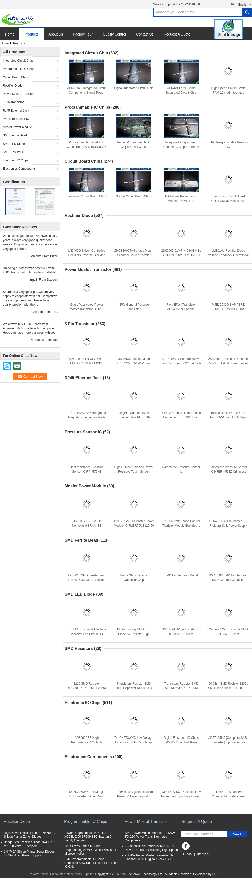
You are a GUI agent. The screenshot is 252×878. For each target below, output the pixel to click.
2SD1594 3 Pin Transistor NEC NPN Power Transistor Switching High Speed (151, 848)
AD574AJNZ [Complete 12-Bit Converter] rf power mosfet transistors (228, 742)
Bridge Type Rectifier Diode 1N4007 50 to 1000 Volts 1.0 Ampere (30, 844)
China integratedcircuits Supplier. (72, 874)
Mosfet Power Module (17, 127)
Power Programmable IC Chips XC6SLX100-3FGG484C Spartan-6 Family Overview (87, 836)
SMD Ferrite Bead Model (181, 575)
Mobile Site (190, 860)
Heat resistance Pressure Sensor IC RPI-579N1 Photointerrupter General (87, 471)
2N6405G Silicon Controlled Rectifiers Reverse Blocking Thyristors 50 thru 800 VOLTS (87, 255)
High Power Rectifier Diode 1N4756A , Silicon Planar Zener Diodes (29, 834)
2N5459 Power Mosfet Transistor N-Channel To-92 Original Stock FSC (149, 857)
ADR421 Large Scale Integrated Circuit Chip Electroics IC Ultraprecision (181, 92)
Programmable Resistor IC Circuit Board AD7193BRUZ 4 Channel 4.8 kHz (87, 147)
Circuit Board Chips (16, 77)
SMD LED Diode (14, 144)
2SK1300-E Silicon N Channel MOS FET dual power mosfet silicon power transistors (228, 363)
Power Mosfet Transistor (19, 94)
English (245, 4)
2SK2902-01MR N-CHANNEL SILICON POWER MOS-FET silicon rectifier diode (181, 255)
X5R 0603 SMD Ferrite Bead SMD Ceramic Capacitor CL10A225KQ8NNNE (228, 580)
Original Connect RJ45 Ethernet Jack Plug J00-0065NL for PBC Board (134, 417)
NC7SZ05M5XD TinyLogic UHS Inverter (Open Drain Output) (86, 796)
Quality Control (114, 34)
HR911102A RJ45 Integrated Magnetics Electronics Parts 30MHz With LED (86, 417)
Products (31, 34)
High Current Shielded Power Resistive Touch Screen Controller (133, 471)
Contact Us (144, 34)
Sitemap (202, 854)
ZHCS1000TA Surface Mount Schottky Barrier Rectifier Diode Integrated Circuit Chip (133, 255)
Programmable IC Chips (19, 69)
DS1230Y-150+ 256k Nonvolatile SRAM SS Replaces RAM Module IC (86, 525)
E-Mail (188, 854)
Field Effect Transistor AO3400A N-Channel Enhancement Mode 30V (181, 309)
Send (237, 834)
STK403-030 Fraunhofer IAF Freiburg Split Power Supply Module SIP (228, 525)
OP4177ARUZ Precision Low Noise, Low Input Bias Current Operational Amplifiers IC (181, 796)
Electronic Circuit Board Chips (87, 196)
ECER (216, 874)
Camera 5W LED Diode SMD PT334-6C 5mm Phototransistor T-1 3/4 (228, 634)
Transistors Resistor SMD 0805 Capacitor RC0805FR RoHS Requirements (134, 688)
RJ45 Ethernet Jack (16, 110)
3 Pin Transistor (13, 102)
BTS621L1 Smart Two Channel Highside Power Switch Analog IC (228, 796)
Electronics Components (19, 168)
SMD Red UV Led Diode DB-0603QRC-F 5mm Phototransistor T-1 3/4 (181, 634)
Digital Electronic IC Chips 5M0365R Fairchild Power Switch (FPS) (181, 742)
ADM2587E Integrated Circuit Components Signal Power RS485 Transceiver (86, 92)
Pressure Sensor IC (16, 119)
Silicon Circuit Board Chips (134, 196)
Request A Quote (177, 34)
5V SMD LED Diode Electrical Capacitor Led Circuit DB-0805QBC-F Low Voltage (87, 634)
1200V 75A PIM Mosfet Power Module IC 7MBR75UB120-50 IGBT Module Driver (134, 525)
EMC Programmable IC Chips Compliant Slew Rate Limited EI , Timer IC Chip (90, 862)
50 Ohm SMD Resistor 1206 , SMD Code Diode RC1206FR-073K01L (228, 688)
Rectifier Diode (13, 85)
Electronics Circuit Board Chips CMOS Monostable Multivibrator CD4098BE (228, 201)
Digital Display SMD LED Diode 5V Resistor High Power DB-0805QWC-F (134, 634)
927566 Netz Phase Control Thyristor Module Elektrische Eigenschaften (181, 525)
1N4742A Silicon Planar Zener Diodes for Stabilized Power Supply (29, 853)
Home (9, 34)
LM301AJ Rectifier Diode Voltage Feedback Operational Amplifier (228, 255)
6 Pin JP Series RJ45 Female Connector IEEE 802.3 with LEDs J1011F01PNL (181, 417)
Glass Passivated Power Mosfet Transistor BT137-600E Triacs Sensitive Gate (86, 309)
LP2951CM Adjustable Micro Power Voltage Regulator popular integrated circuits (134, 796)
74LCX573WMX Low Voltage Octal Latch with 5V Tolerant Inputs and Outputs (133, 742)
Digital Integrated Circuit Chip (133, 88)
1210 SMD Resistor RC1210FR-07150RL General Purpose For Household (87, 688)
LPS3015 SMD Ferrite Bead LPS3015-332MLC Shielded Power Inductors (86, 580)
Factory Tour (83, 34)
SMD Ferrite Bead (15, 135)
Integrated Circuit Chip (18, 60)
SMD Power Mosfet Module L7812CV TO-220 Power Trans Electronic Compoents (134, 363)
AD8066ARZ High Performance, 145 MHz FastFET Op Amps (86, 742)
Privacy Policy (38, 874)
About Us (56, 34)
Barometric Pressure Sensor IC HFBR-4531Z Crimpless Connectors (228, 471)
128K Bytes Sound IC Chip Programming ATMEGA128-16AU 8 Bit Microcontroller (90, 849)
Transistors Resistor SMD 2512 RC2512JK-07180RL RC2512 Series (181, 688)
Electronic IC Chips (15, 160)
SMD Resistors (13, 152)
